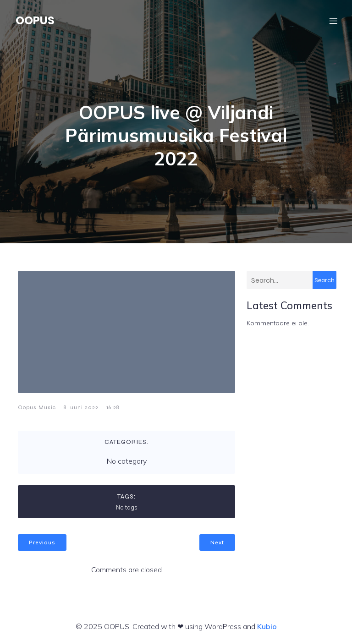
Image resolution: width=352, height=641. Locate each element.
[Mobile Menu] (333, 20)
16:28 (112, 407)
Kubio (267, 626)
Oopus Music (37, 407)
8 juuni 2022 (81, 407)
